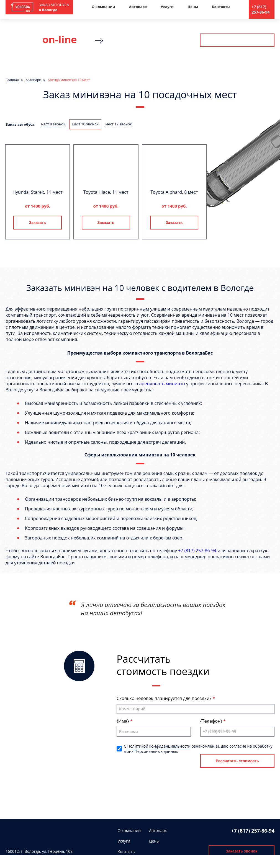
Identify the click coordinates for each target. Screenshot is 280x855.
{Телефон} (211, 721)
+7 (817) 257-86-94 (260, 9)
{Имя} (123, 721)
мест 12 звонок (119, 124)
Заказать (37, 222)
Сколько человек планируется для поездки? (164, 698)
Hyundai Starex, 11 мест (37, 192)
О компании (103, 6)
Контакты (221, 6)
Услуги (167, 6)
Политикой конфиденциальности (159, 746)
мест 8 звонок (53, 124)
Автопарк (138, 6)
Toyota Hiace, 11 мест (106, 192)
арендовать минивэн (162, 384)
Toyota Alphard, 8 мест (174, 192)
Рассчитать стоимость (237, 40)
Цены (192, 6)
